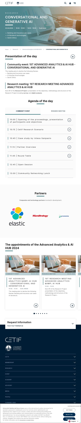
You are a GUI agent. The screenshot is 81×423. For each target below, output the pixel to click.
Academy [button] (40, 380)
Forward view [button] (40, 403)
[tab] (22, 111)
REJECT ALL (69, 414)
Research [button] (40, 368)
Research (15, 49)
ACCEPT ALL (69, 419)
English (72, 421)
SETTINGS (69, 410)
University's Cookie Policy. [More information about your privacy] (27, 420)
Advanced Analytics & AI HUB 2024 (32, 49)
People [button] (40, 397)
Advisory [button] (40, 385)
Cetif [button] (40, 357)
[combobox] (73, 421)
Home (6, 49)
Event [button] (40, 374)
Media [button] (40, 391)
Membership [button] (40, 362)
